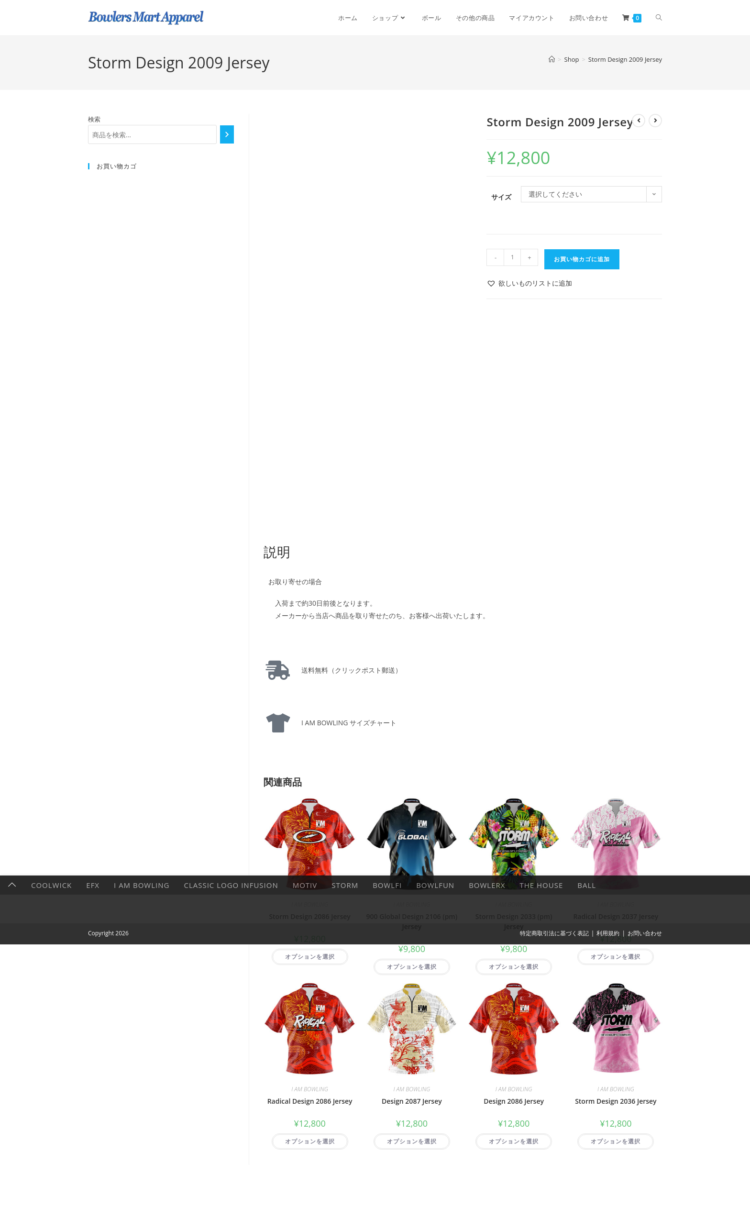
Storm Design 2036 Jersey (616, 1101)
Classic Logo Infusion (231, 1198)
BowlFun (435, 1198)
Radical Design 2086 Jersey (310, 1101)
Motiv (305, 1198)
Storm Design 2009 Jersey (625, 59)
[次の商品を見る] (655, 120)
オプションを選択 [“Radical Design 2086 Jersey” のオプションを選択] (310, 1141)
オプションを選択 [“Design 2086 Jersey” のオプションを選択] (514, 1141)
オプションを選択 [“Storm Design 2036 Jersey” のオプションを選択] (615, 1141)
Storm (344, 1198)
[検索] (227, 134)
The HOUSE (541, 1198)
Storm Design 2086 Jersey (310, 916)
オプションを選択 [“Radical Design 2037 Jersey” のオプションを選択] (615, 957)
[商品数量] (512, 257)
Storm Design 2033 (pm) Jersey (513, 921)
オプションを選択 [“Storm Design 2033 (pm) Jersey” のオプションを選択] (514, 967)
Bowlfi (387, 1198)
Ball (586, 1198)
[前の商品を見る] (638, 120)
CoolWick (51, 1198)
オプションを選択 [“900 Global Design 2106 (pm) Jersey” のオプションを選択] (412, 967)
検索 (94, 119)
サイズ (501, 196)
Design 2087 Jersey (412, 1101)
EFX (92, 1198)
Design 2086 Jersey (514, 1101)
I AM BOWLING (309, 904)
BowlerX (487, 1198)
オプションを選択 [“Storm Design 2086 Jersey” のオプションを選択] (310, 957)
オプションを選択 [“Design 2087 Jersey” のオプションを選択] (412, 1141)
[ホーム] (552, 59)
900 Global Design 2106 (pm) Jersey (412, 921)
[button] (529, 283)
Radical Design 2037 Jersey (615, 916)
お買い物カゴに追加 (582, 259)
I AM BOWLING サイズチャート (346, 722)
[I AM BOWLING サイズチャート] (277, 722)
